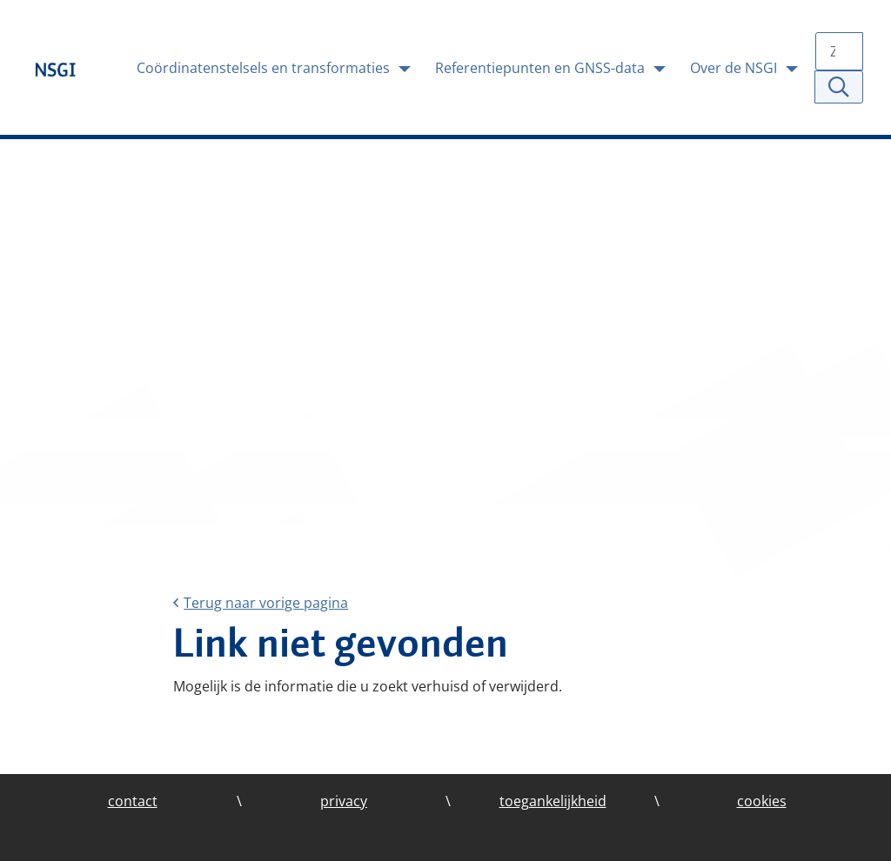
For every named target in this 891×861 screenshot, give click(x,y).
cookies (762, 801)
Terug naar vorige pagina (260, 602)
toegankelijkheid (552, 801)
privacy (343, 801)
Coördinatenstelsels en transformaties (265, 67)
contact (132, 801)
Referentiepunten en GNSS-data (541, 67)
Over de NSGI (735, 67)
